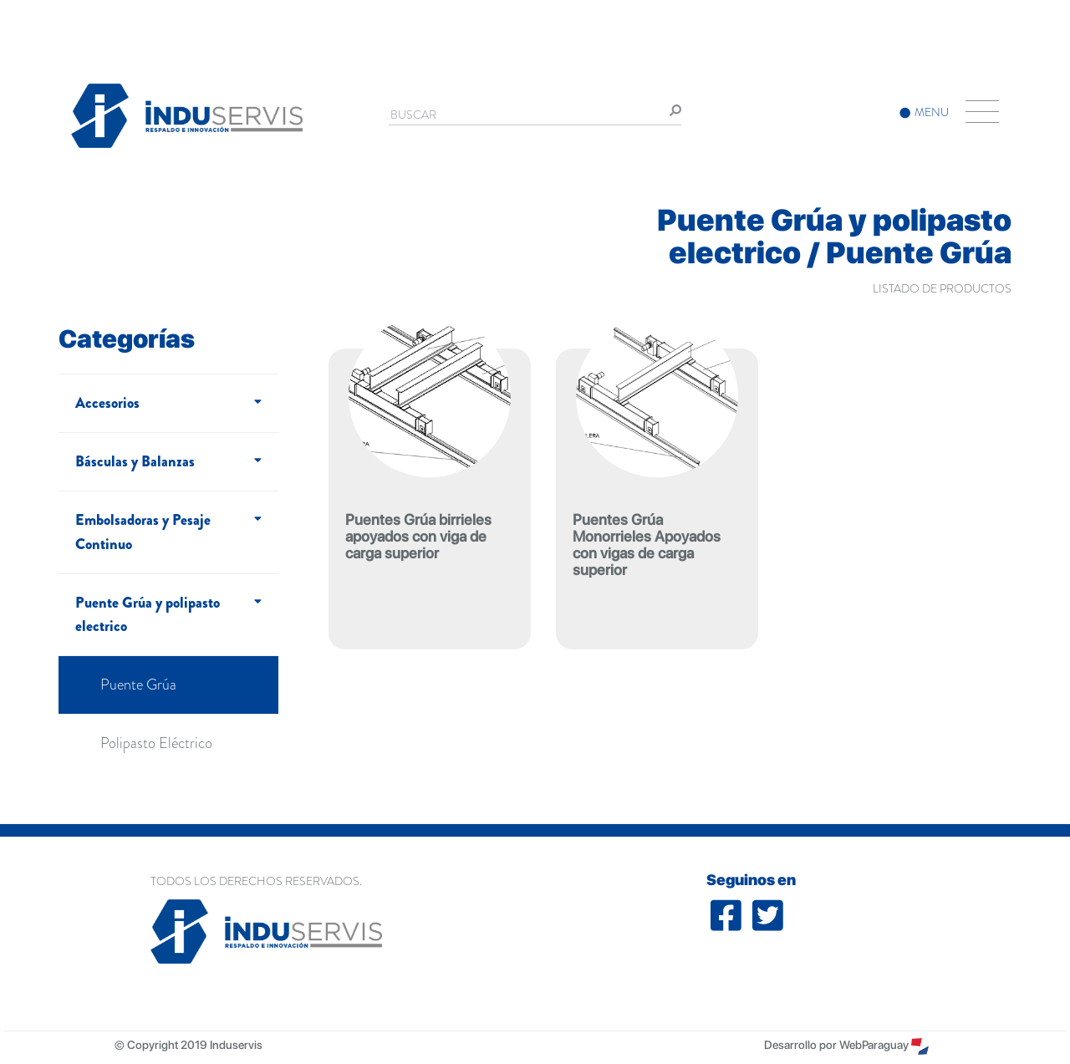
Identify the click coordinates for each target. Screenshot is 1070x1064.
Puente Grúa (138, 684)
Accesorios (107, 403)
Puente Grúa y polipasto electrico (147, 615)
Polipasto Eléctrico (156, 743)
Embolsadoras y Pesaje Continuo (143, 532)
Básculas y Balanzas (135, 461)
